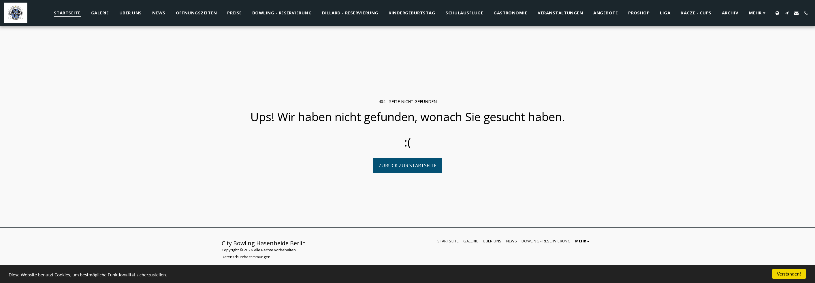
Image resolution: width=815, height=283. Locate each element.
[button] (786, 13)
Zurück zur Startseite (407, 165)
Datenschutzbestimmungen (246, 256)
